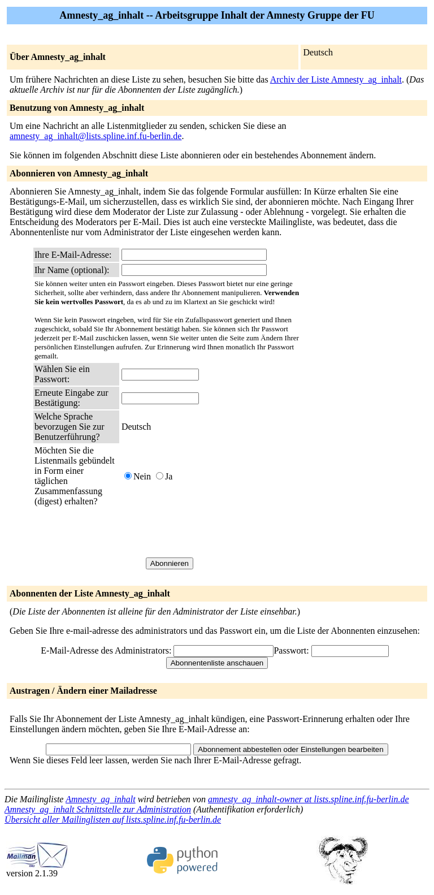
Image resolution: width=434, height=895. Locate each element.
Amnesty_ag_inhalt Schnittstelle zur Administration (98, 809)
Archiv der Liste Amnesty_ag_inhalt (336, 79)
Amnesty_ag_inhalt (101, 799)
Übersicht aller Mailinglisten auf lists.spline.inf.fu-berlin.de (113, 819)
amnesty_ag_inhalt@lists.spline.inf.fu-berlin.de (95, 136)
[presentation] (207, 532)
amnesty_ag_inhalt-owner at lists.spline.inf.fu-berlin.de (308, 799)
